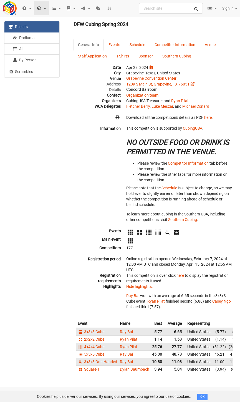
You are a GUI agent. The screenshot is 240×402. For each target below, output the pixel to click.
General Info (88, 44)
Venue (210, 44)
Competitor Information (175, 44)
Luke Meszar (162, 106)
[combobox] (171, 8)
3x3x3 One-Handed (97, 362)
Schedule (137, 44)
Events (114, 44)
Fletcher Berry (138, 106)
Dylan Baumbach (134, 369)
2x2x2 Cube (91, 339)
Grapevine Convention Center (151, 78)
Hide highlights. (139, 286)
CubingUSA (192, 128)
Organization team (142, 95)
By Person (25, 60)
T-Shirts (122, 56)
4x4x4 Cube (91, 347)
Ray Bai (132, 295)
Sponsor (145, 56)
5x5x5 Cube (91, 354)
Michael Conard (195, 106)
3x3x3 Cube (91, 332)
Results (18, 26)
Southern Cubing (176, 56)
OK (202, 397)
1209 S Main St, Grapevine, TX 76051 (158, 84)
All (18, 49)
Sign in (229, 8)
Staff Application (92, 56)
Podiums (23, 38)
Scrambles (21, 71)
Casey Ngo (221, 301)
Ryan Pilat (180, 101)
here (208, 117)
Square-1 (89, 369)
